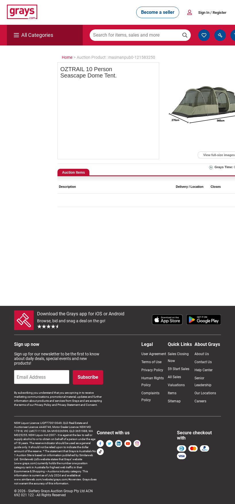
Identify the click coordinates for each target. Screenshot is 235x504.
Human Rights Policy (152, 381)
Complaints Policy (150, 396)
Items (172, 393)
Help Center (203, 370)
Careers (200, 401)
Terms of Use (151, 362)
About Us (201, 354)
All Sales (174, 377)
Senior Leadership (202, 381)
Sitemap (174, 401)
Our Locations (205, 393)
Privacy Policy (152, 370)
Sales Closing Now (178, 357)
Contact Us (203, 362)
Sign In (212, 12)
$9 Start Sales (178, 369)
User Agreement (153, 354)
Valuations (176, 385)
